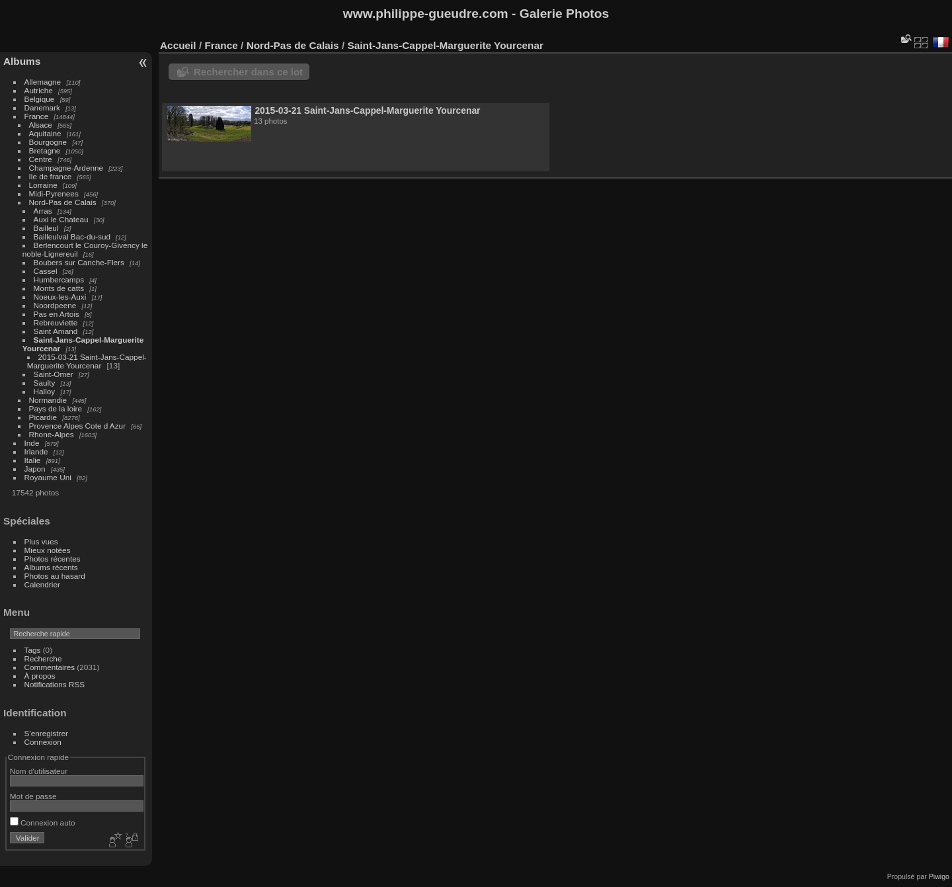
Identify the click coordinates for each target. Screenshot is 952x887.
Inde (32, 443)
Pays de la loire (55, 408)
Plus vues (41, 541)
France (36, 116)
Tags (32, 650)
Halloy (45, 391)
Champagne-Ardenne (66, 167)
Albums (21, 61)
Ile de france (50, 176)
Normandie (48, 400)
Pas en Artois (56, 314)
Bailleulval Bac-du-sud (72, 236)
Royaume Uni (47, 477)
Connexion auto (42, 822)
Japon (35, 468)
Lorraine (43, 185)
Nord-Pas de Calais (63, 202)
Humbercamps (59, 279)
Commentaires (49, 667)
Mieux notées (47, 550)
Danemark (42, 107)
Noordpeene (55, 305)
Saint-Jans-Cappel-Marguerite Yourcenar (445, 45)
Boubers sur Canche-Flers (79, 262)
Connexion (42, 742)
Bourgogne (48, 142)
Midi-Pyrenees (54, 193)
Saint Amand (56, 331)
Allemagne (42, 81)
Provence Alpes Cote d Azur (77, 425)
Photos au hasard (54, 575)
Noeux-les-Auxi (60, 296)
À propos (40, 675)
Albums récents (51, 567)
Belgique (39, 99)
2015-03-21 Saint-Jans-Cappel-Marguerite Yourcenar (87, 361)
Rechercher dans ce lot (248, 71)
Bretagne (45, 150)
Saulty (45, 382)
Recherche (43, 658)
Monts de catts (59, 288)
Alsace (40, 124)
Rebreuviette (56, 322)
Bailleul (46, 228)
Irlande (36, 451)
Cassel (46, 271)
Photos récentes (52, 558)
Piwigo (939, 876)
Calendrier (42, 584)
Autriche (38, 90)
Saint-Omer (53, 374)
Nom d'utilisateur (38, 771)
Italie (32, 460)
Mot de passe (33, 796)
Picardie (43, 417)
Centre (40, 159)
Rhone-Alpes (51, 434)
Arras (43, 210)
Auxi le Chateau (61, 219)
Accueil (178, 45)
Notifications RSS (54, 684)
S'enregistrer (46, 733)
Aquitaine (45, 133)
